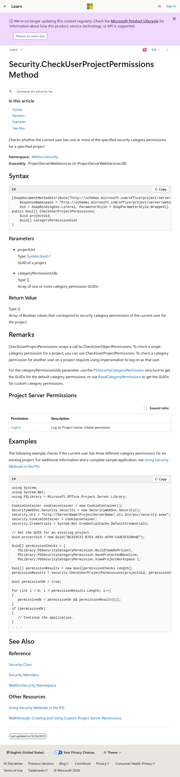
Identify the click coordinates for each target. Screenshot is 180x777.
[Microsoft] (90, 6)
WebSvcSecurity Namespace (32, 685)
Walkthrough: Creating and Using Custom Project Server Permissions (65, 717)
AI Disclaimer (13, 763)
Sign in (171, 6)
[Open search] (159, 6)
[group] (90, 211)
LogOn (16, 427)
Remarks (19, 115)
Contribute (82, 763)
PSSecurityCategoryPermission (118, 369)
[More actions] (167, 50)
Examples (19, 121)
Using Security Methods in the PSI (36, 707)
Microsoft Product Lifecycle (135, 20)
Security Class (20, 664)
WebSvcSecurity (45, 156)
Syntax (17, 109)
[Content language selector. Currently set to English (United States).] (25, 752)
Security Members (24, 674)
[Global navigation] (4, 6)
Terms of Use (13, 770)
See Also (19, 128)
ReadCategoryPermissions (119, 376)
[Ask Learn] (145, 50)
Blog (62, 763)
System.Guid (37, 255)
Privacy (101, 763)
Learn (14, 49)
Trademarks (36, 770)
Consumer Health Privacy (134, 763)
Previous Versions (41, 763)
